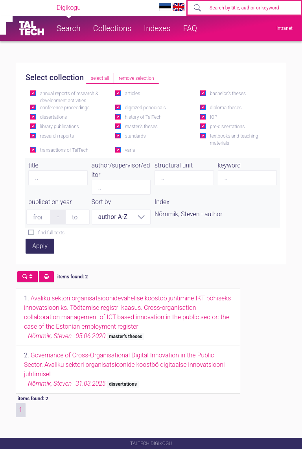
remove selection (136, 78)
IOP (213, 117)
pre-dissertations (227, 126)
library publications (59, 126)
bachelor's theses (228, 93)
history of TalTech (143, 117)
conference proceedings (65, 107)
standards (135, 136)
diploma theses (225, 107)
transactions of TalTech (64, 150)
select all (100, 78)
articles (132, 93)
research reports (57, 136)
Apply (40, 246)
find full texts (51, 233)
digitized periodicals (145, 107)
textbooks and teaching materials (234, 139)
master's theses (141, 126)
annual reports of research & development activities (69, 97)
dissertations (53, 117)
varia (130, 150)
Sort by (101, 202)
